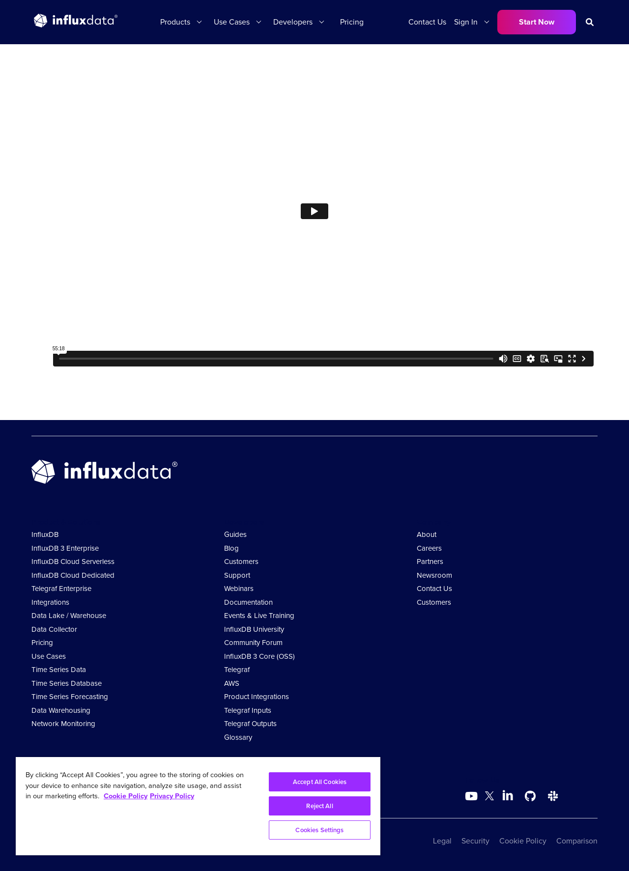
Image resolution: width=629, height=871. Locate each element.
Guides (235, 534)
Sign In (466, 22)
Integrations (50, 602)
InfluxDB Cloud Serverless (72, 561)
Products (175, 22)
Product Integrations (256, 696)
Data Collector (54, 629)
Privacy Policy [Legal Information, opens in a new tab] (172, 795)
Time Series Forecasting (69, 696)
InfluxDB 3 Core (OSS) (259, 656)
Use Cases (232, 22)
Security (475, 840)
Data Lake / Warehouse (68, 615)
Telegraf (237, 669)
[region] (198, 806)
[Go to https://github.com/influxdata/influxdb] (530, 796)
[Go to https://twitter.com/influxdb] (489, 797)
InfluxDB (44, 534)
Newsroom (434, 575)
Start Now (536, 22)
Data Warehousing (60, 710)
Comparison (577, 840)
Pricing (352, 22)
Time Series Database (66, 683)
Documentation (248, 602)
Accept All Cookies (319, 782)
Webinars (239, 588)
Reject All (319, 806)
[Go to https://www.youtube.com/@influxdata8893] (472, 796)
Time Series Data (58, 669)
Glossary (238, 737)
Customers (241, 561)
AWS (231, 683)
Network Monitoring (63, 723)
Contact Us (427, 22)
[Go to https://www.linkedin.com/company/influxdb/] (507, 795)
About (426, 534)
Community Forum (253, 642)
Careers (429, 548)
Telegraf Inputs (247, 710)
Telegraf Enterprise (61, 588)
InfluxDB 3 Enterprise (65, 548)
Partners (430, 561)
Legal (442, 840)
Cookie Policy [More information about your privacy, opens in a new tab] (125, 795)
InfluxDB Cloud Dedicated (72, 575)
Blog (231, 548)
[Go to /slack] (553, 796)
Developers (293, 22)
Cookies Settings (319, 830)
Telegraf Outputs (250, 723)
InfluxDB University (254, 629)
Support (237, 575)
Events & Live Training (259, 615)
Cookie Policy (522, 840)
